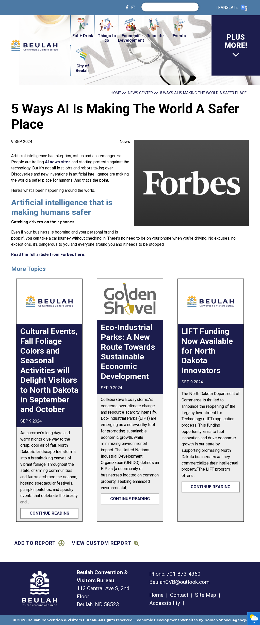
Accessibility (164, 603)
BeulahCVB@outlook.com (179, 582)
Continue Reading (49, 513)
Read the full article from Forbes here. (48, 254)
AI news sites (58, 161)
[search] (171, 7)
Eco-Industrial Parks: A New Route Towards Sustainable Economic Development (128, 352)
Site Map (205, 595)
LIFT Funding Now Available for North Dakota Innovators (207, 350)
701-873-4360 (184, 574)
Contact (179, 595)
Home (156, 595)
